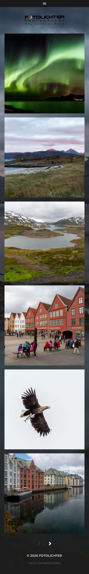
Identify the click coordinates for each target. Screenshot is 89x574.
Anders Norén (52, 563)
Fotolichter (50, 555)
